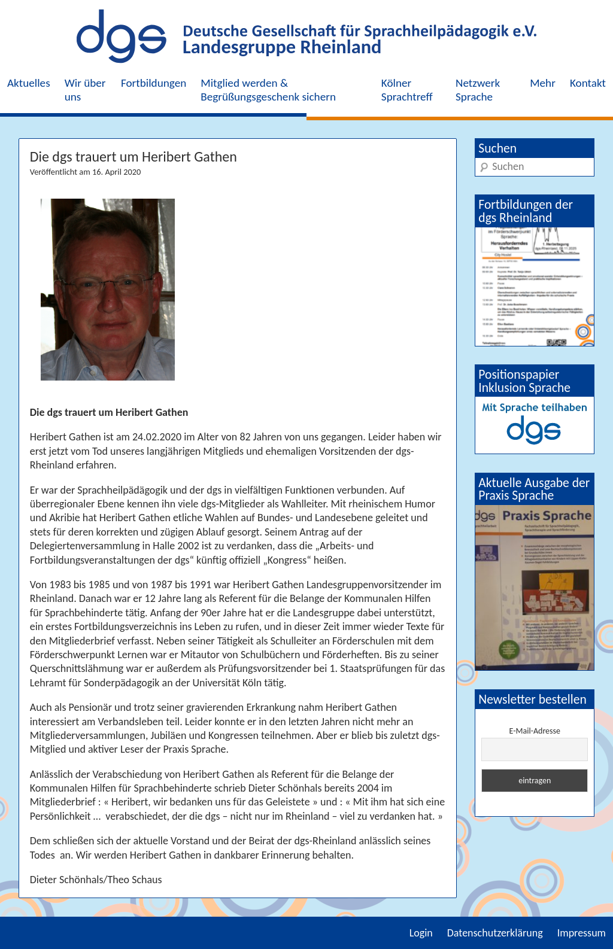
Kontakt (588, 83)
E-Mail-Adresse (534, 731)
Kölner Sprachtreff (407, 90)
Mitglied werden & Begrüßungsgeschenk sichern (268, 90)
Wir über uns (85, 90)
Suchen (497, 148)
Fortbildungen (153, 83)
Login (421, 932)
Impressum (581, 932)
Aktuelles (28, 83)
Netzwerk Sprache (478, 90)
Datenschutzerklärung (495, 932)
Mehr (543, 83)
